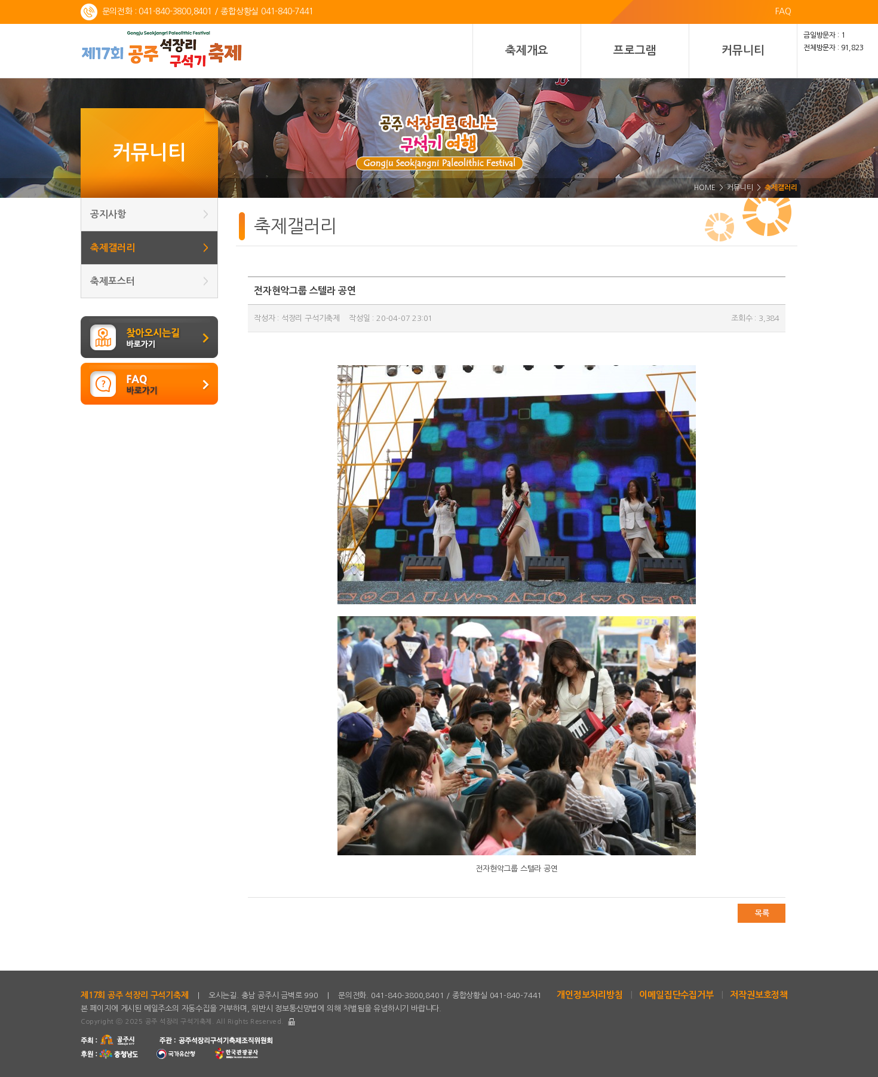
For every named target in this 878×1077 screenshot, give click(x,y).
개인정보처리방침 (589, 994)
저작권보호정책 (759, 994)
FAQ (783, 11)
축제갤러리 (149, 247)
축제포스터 (149, 281)
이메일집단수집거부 (676, 994)
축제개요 (526, 50)
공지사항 (149, 214)
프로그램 (634, 50)
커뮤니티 (743, 50)
